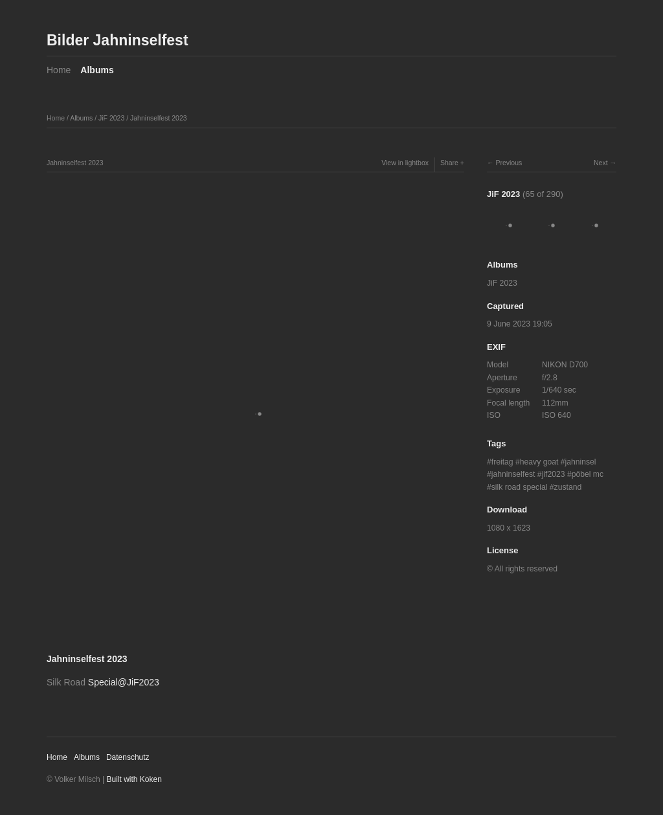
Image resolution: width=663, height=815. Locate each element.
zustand (568, 487)
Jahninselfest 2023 (158, 118)
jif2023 (553, 474)
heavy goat (539, 461)
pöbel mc (587, 474)
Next (601, 162)
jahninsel (580, 461)
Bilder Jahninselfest (117, 40)
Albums (96, 70)
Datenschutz (128, 757)
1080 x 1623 (508, 528)
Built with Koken (134, 779)
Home (59, 70)
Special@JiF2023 (123, 682)
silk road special (519, 487)
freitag (502, 461)
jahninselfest (513, 474)
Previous (508, 162)
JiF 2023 (111, 118)
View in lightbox (405, 162)
